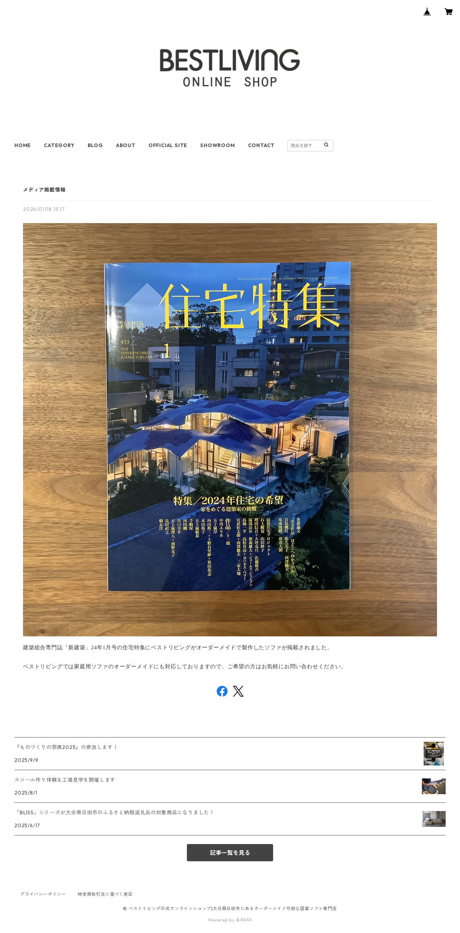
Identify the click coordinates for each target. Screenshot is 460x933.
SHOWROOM (217, 145)
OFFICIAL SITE (167, 145)
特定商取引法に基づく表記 (105, 894)
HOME (22, 145)
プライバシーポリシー (43, 894)
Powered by (230, 920)
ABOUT (125, 145)
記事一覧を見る (230, 852)
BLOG (95, 145)
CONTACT (261, 145)
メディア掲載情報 (44, 190)
